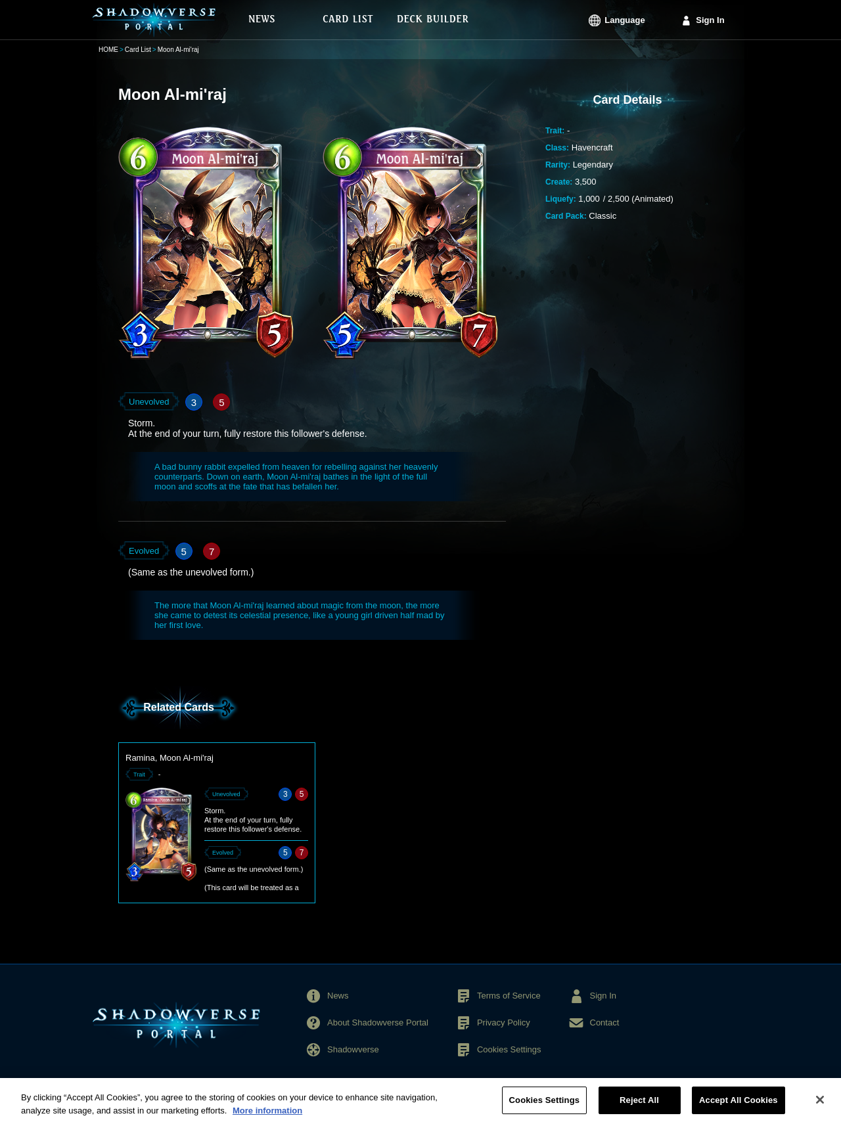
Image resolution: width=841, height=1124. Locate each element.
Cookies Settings (509, 1049)
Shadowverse (353, 1049)
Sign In (710, 20)
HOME (108, 49)
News (338, 995)
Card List (138, 49)
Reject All (639, 1107)
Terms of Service (509, 995)
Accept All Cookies (738, 1107)
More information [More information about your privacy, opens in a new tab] (267, 1116)
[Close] (820, 1106)
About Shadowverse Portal (377, 1022)
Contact (605, 1022)
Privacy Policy (503, 1022)
